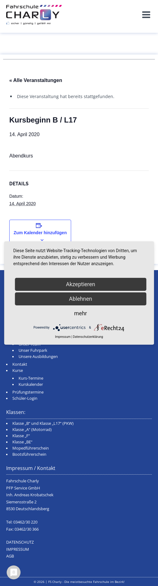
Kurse (17, 370)
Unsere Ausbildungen (38, 356)
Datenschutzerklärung (88, 336)
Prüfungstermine (28, 392)
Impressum (62, 336)
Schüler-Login (24, 398)
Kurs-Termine (31, 378)
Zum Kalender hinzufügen (40, 232)
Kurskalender (31, 384)
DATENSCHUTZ (20, 542)
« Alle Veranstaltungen (35, 80)
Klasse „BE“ (22, 442)
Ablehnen (80, 298)
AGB (10, 556)
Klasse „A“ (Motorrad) (32, 429)
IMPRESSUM (17, 549)
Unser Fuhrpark (33, 350)
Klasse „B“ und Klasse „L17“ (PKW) (43, 423)
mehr (80, 313)
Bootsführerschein (29, 454)
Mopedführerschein (30, 448)
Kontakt (19, 364)
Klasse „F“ (21, 435)
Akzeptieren (80, 284)
